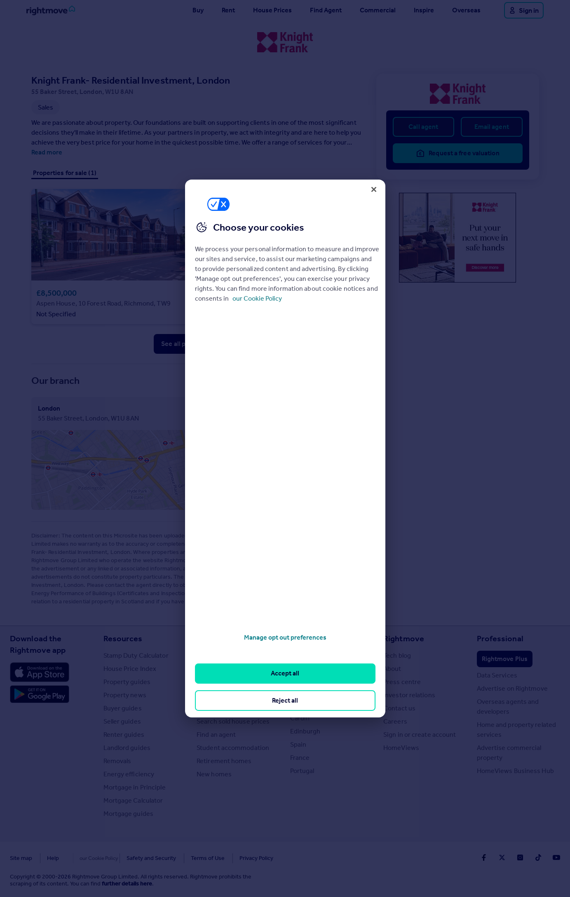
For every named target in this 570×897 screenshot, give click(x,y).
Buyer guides (122, 708)
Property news (124, 695)
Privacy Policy (239, 858)
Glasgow (303, 705)
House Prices (272, 10)
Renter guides (123, 734)
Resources (123, 638)
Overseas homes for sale (233, 708)
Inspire (424, 10)
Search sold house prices (233, 721)
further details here (127, 883)
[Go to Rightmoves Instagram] (520, 857)
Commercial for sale (226, 682)
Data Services (497, 675)
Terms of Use (190, 858)
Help (53, 858)
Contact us (399, 708)
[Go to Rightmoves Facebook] (484, 857)
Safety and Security (134, 858)
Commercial (378, 10)
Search (210, 638)
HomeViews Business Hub (515, 771)
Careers (395, 721)
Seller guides (122, 721)
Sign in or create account (419, 734)
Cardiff (300, 718)
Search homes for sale (229, 655)
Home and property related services (516, 729)
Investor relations (409, 695)
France (300, 758)
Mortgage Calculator (133, 800)
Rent (228, 10)
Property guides (127, 682)
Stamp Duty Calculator (136, 655)
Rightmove (403, 638)
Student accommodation (233, 748)
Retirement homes (224, 761)
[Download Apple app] (39, 672)
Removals (117, 761)
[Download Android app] (39, 695)
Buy (198, 10)
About (392, 669)
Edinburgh (305, 731)
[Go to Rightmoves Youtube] (556, 857)
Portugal (302, 771)
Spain (298, 744)
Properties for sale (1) (64, 173)
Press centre (402, 682)
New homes (214, 774)
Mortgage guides (128, 814)
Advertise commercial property (509, 753)
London (301, 678)
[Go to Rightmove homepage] (50, 10)
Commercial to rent (225, 695)
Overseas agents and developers (508, 706)
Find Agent (326, 10)
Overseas (466, 10)
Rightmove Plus (505, 659)
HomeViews (401, 748)
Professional (500, 638)
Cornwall (303, 692)
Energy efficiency (129, 774)
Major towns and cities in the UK (326, 660)
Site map (21, 858)
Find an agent (216, 734)
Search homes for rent (229, 669)
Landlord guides (127, 748)
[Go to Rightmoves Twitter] (502, 857)
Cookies (84, 858)
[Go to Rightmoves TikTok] (538, 857)
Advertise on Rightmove (512, 688)
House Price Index (130, 669)
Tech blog (397, 655)
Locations (308, 638)
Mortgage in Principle (134, 787)
